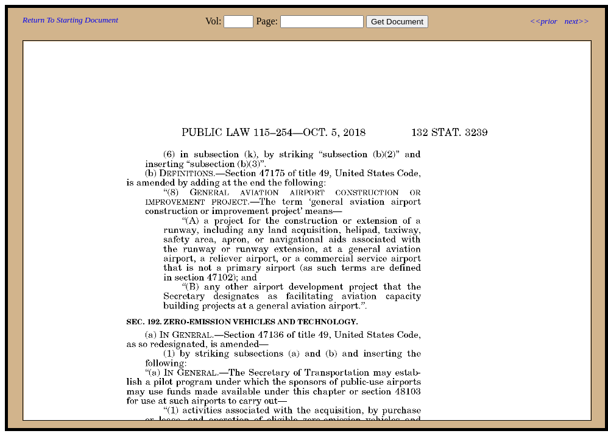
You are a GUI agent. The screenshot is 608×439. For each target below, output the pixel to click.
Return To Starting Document (70, 19)
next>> (577, 21)
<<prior (543, 21)
